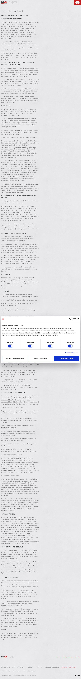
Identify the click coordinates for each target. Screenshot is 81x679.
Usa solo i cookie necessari (15, 358)
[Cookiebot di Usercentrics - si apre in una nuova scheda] (71, 319)
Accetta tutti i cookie (66, 358)
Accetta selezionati (40, 358)
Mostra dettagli (70, 353)
